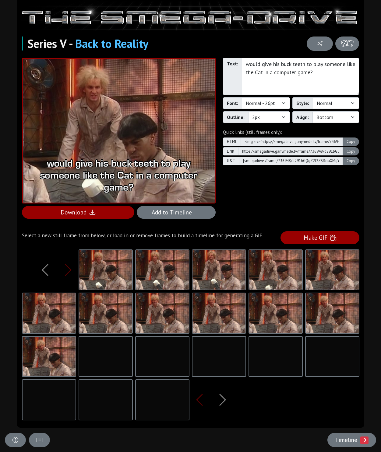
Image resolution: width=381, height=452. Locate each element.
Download (78, 212)
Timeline (352, 440)
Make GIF (320, 237)
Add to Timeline (176, 212)
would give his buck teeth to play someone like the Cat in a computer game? (300, 76)
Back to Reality (111, 43)
